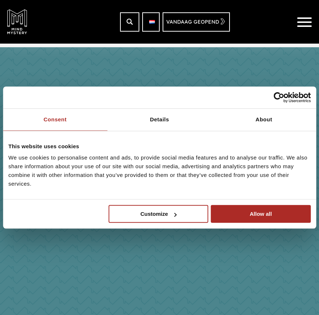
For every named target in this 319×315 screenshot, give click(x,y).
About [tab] (264, 119)
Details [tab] (159, 119)
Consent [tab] (55, 119)
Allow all (261, 214)
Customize (158, 214)
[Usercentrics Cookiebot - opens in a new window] (279, 97)
